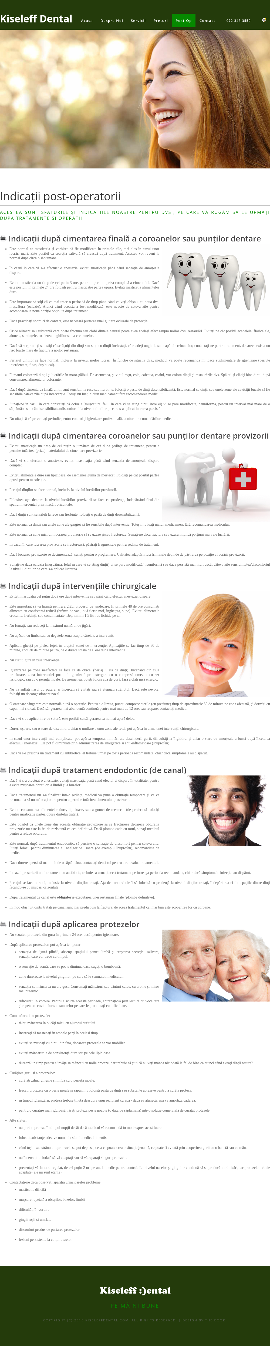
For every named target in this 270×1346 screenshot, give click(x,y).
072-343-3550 (239, 20)
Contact (207, 20)
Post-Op (184, 20)
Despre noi (111, 20)
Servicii (138, 20)
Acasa (87, 20)
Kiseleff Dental (36, 18)
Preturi (161, 20)
